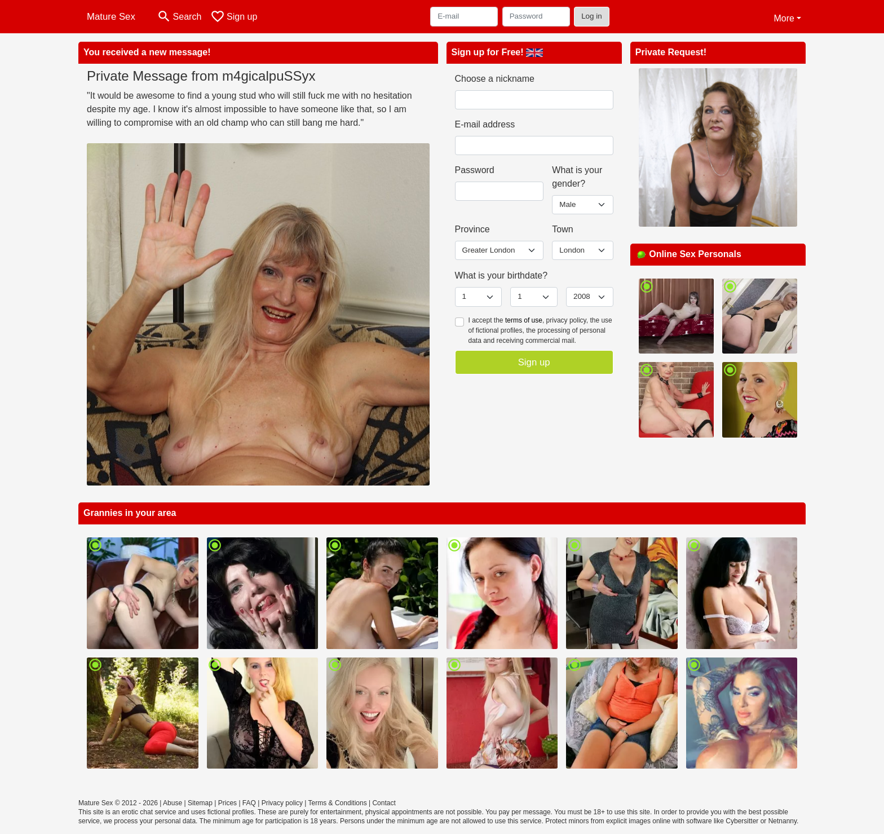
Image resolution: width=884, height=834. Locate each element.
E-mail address (485, 124)
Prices (227, 803)
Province (472, 229)
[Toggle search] (179, 16)
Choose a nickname (494, 78)
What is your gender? (577, 176)
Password (474, 170)
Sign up (534, 362)
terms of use (523, 320)
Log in (591, 16)
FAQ (249, 803)
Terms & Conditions (337, 803)
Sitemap (200, 803)
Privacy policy (282, 803)
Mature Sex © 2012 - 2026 (118, 803)
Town (562, 229)
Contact (383, 803)
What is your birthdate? (501, 275)
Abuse (172, 803)
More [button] (784, 18)
